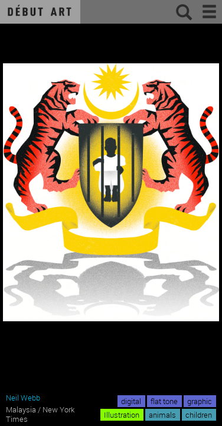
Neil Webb (23, 397)
